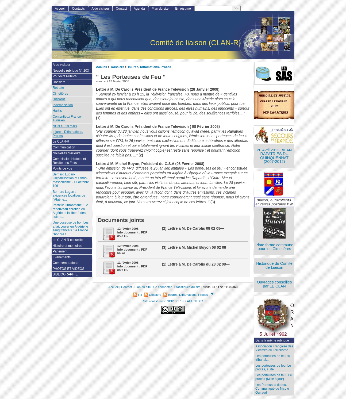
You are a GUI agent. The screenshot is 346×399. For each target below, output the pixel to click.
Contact (121, 8)
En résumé (183, 8)
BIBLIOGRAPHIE (65, 274)
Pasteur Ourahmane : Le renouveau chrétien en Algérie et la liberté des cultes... (70, 211)
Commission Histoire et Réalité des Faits (69, 161)
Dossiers (117, 66)
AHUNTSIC (195, 301)
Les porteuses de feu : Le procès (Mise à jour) (273, 377)
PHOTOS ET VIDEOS (68, 269)
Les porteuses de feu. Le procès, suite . (273, 367)
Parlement (60, 251)
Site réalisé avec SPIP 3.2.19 (163, 301)
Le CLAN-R (61, 141)
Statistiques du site (187, 287)
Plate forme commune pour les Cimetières (274, 247)
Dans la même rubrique (272, 340)
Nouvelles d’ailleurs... (68, 153)
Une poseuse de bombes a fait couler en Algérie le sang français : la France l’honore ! (71, 228)
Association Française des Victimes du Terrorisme (274, 348)
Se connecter (162, 287)
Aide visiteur (100, 8)
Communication (64, 147)
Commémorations (65, 263)
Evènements (62, 257)
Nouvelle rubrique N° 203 (71, 70)
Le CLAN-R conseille (68, 240)
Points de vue (62, 168)
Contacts (78, 8)
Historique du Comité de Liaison (274, 265)
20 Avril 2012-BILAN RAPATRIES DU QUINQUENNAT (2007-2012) (274, 156)
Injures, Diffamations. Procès (149, 66)
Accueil (101, 66)
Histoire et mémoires (67, 246)
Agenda (139, 8)
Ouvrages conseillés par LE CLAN (274, 284)
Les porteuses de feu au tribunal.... (272, 358)
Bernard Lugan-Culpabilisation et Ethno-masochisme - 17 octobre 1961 (71, 180)
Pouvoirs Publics (64, 76)
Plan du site (160, 8)
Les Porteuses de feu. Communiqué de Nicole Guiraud (272, 388)
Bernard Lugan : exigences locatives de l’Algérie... (69, 195)
